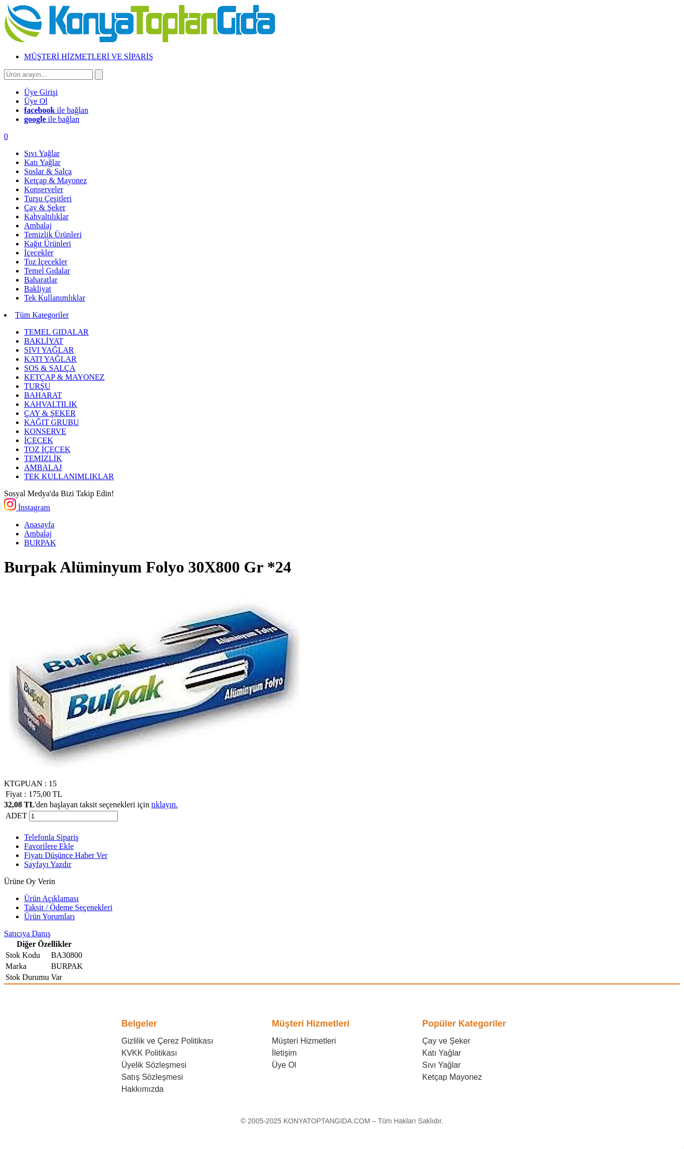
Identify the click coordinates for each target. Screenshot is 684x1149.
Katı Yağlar (441, 1053)
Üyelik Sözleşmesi (154, 1065)
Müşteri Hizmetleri (304, 1041)
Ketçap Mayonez (452, 1077)
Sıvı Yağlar (441, 1065)
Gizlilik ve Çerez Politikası (167, 1041)
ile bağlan (56, 110)
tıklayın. (164, 804)
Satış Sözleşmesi (152, 1077)
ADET (16, 815)
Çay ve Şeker (446, 1041)
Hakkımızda (142, 1089)
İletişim (284, 1053)
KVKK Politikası (149, 1053)
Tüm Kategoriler (42, 315)
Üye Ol (284, 1065)
